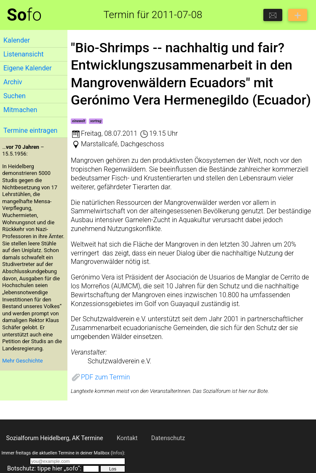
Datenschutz (168, 438)
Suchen (14, 96)
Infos (117, 453)
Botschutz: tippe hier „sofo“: (44, 468)
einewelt (78, 121)
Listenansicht (23, 54)
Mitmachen (20, 110)
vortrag (95, 121)
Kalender (16, 40)
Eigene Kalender (27, 68)
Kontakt (127, 438)
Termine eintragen (30, 130)
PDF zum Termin (100, 377)
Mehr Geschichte (22, 360)
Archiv (12, 82)
